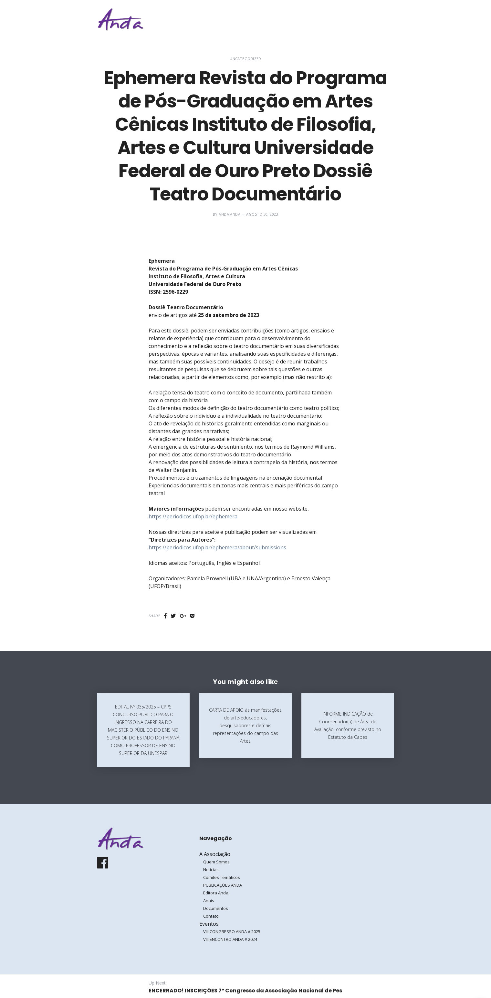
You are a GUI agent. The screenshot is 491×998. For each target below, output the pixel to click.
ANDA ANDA (229, 214)
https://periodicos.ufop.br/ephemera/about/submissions (217, 547)
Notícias (211, 869)
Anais (208, 900)
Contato (211, 916)
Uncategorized (245, 58)
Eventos (329, 19)
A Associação (289, 19)
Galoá (147, 985)
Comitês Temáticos (221, 877)
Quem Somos (216, 862)
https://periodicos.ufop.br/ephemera (193, 516)
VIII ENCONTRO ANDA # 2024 (230, 939)
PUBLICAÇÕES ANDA (222, 885)
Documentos (215, 908)
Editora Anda (215, 893)
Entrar (374, 19)
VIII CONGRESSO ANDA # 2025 (231, 931)
